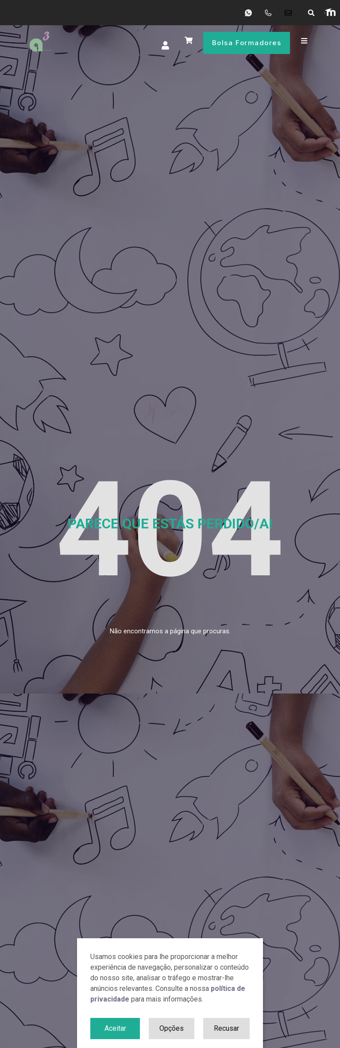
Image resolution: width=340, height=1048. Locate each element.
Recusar (226, 1028)
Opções (171, 1028)
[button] (311, 12)
